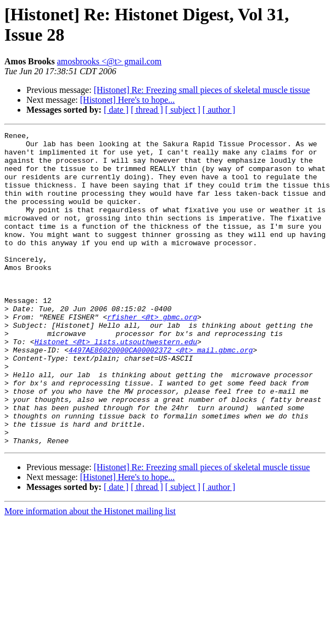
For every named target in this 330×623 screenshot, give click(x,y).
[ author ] (219, 109)
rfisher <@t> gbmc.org (152, 355)
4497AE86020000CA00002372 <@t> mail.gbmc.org (161, 394)
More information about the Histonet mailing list (90, 573)
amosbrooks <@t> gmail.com (109, 61)
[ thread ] (147, 109)
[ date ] (116, 109)
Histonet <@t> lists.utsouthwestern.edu (116, 384)
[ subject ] (182, 109)
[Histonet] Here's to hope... (127, 99)
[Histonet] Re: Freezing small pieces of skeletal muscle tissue (202, 90)
